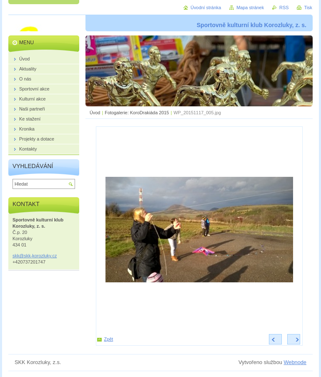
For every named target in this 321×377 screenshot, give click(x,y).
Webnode (294, 362)
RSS (283, 7)
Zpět (108, 339)
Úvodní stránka (206, 7)
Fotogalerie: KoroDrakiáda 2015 (137, 112)
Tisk (308, 7)
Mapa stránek (250, 7)
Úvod (95, 112)
